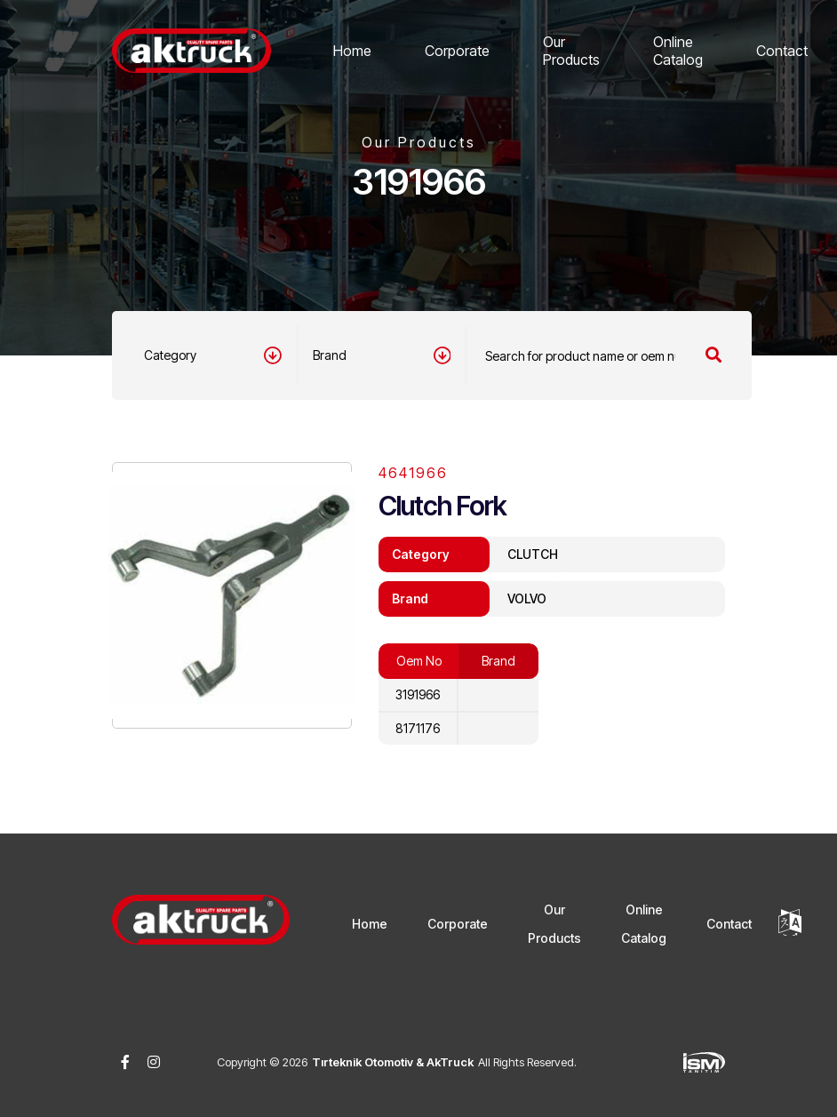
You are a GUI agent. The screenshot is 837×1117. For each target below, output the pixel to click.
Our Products (571, 50)
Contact (782, 51)
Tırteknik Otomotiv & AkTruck (393, 1062)
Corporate (457, 51)
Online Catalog (678, 50)
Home (352, 51)
